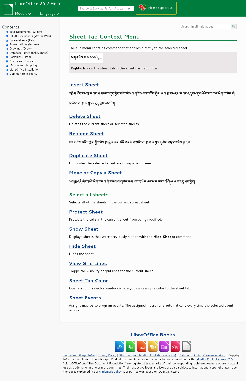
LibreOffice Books (153, 334)
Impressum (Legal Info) (79, 355)
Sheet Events (85, 297)
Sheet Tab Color (88, 280)
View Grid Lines (88, 263)
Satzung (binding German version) (203, 355)
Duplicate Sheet (88, 155)
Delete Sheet (85, 116)
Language (47, 13)
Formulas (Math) (20, 57)
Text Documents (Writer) (25, 32)
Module (21, 13)
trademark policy (110, 371)
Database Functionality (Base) (28, 53)
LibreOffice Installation (24, 69)
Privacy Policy (107, 355)
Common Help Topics (23, 74)
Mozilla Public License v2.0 (214, 359)
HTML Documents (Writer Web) (30, 36)
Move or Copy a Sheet (95, 172)
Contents (10, 27)
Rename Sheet (86, 133)
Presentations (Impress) (24, 44)
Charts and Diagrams (22, 61)
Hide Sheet (82, 246)
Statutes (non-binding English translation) (147, 355)
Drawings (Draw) (20, 48)
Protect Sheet (86, 211)
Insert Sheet (84, 84)
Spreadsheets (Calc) (22, 40)
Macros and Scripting (23, 65)
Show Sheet (83, 229)
